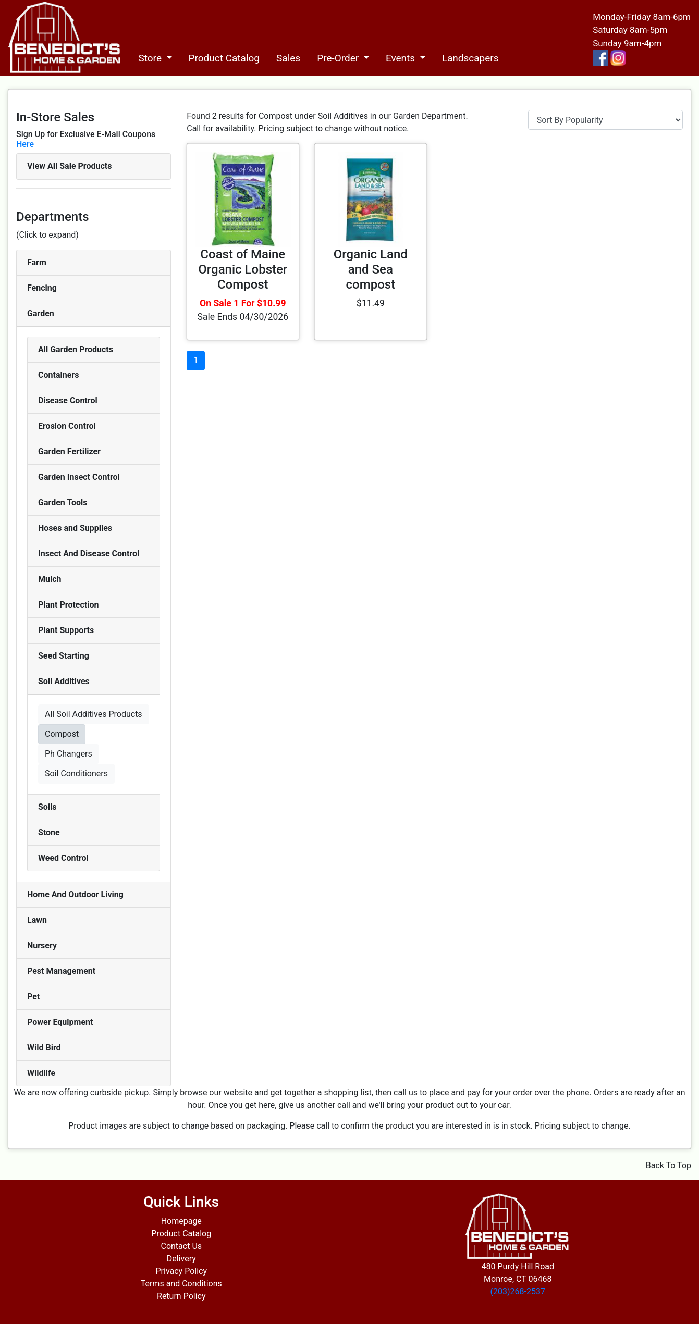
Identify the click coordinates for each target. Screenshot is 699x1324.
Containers (58, 375)
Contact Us (181, 1246)
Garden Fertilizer (69, 451)
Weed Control (63, 858)
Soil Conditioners (76, 773)
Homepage (181, 1221)
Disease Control (67, 400)
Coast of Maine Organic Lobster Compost (242, 269)
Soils (47, 807)
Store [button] (151, 58)
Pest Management (61, 971)
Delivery (181, 1259)
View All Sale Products (69, 166)
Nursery (42, 945)
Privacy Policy (181, 1271)
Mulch (50, 579)
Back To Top (668, 1165)
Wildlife (41, 1073)
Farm (36, 262)
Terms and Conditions (181, 1284)
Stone (49, 832)
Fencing (42, 288)
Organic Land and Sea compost (371, 269)
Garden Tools (62, 503)
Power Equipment (60, 1022)
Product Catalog (224, 58)
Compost (62, 734)
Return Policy (181, 1296)
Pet (33, 996)
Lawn (37, 920)
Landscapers (470, 58)
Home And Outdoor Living (75, 894)
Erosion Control (67, 426)
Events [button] (402, 58)
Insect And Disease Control (88, 554)
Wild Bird (44, 1048)
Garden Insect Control (79, 477)
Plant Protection (68, 605)
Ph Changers (68, 754)
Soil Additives (64, 681)
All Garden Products (75, 349)
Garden (40, 313)
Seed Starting (63, 656)
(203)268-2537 (517, 1291)
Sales (288, 58)
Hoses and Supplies (75, 528)
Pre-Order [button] (339, 58)
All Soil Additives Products (93, 714)
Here (25, 144)
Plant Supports (66, 630)
